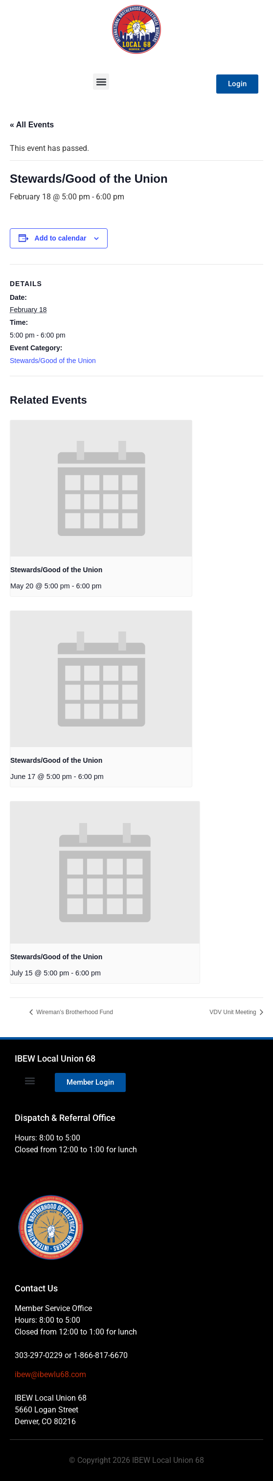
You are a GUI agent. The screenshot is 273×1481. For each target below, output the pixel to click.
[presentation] (101, 488)
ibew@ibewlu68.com (50, 1374)
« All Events (32, 125)
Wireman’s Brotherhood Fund (74, 1012)
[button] (101, 81)
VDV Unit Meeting (233, 1012)
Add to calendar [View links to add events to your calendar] (61, 238)
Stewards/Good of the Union (53, 360)
